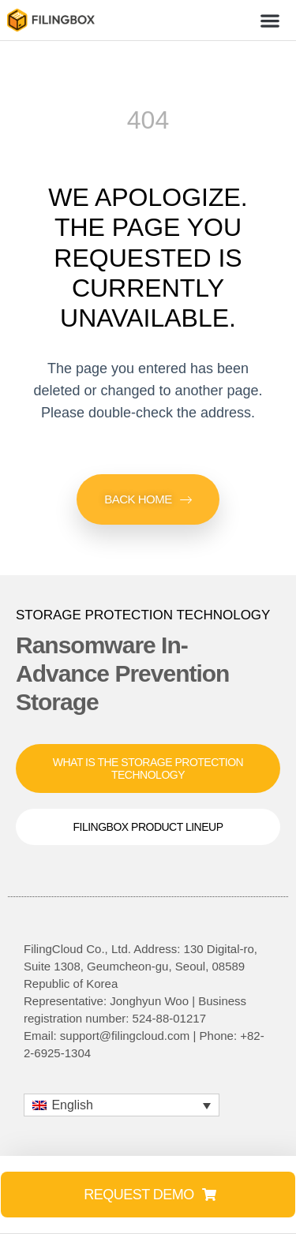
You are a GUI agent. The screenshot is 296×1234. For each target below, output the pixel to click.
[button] (270, 20)
